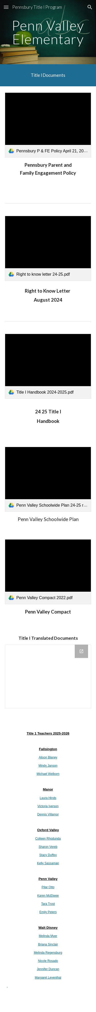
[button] (6, 7)
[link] (48, 124)
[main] (48, 32)
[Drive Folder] (48, 676)
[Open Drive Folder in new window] (81, 651)
